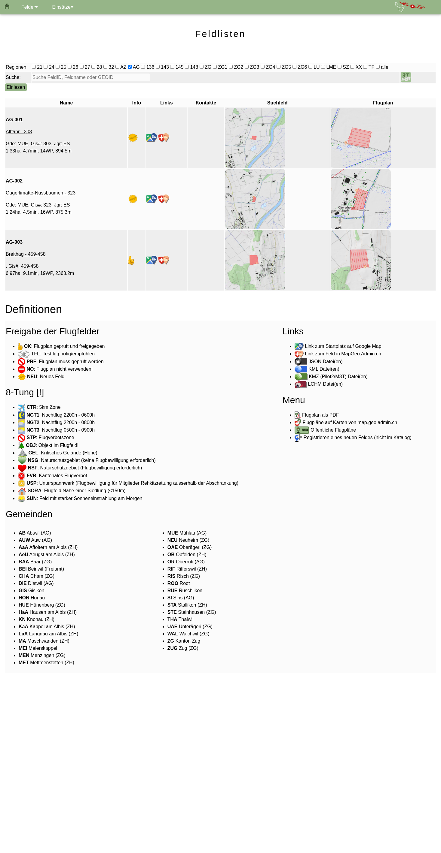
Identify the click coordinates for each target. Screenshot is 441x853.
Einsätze (62, 7)
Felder (29, 7)
